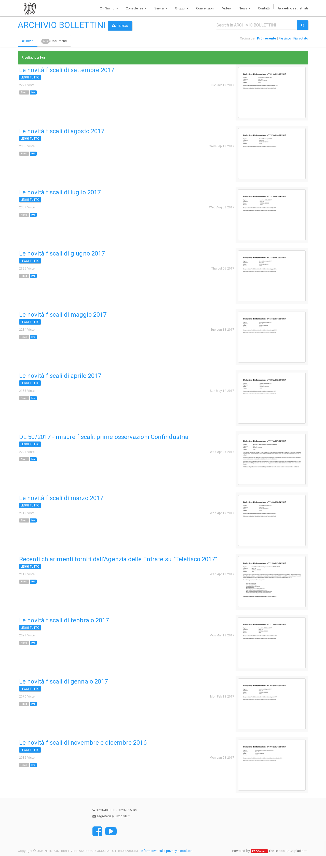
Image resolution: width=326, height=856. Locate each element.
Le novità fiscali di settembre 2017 (66, 70)
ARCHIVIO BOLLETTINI (62, 25)
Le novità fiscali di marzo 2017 (61, 498)
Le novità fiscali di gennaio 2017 (63, 681)
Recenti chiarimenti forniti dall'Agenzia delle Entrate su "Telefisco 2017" (118, 559)
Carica (120, 26)
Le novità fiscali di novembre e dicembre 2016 (83, 742)
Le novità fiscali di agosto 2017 (61, 131)
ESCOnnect (259, 851)
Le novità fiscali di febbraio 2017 (64, 620)
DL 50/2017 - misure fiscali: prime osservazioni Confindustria (103, 436)
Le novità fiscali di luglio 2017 (60, 192)
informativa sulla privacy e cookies (166, 851)
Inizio (28, 41)
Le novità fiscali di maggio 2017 (62, 314)
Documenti (54, 41)
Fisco (24, 92)
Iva (33, 92)
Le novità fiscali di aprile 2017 (60, 375)
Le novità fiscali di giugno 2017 (62, 253)
